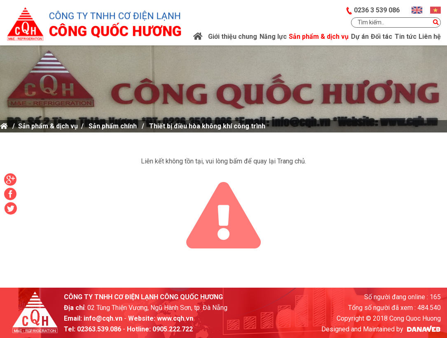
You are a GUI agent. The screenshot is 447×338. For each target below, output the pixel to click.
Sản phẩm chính (113, 126)
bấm (235, 161)
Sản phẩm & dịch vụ (48, 126)
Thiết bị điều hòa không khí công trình (207, 126)
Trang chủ (291, 161)
